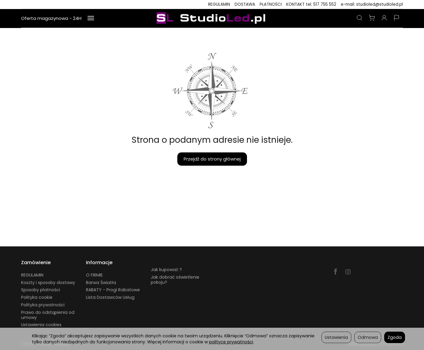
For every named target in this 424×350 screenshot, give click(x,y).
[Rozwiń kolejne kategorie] (90, 18)
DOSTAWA (245, 4)
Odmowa (368, 337)
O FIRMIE (94, 275)
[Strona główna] (212, 18)
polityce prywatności (231, 342)
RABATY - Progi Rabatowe (113, 290)
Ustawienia (336, 337)
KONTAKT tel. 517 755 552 (311, 4)
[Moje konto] (384, 18)
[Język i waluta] (396, 18)
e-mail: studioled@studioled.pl (372, 4)
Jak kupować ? (166, 270)
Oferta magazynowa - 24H (51, 18)
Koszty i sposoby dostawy (48, 283)
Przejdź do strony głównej (212, 159)
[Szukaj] (359, 18)
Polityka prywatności (43, 305)
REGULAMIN (219, 4)
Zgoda (395, 337)
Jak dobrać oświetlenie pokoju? (175, 279)
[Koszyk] (371, 18)
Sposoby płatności (40, 290)
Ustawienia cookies (41, 325)
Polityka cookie (36, 297)
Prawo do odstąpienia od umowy (47, 314)
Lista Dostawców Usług (110, 297)
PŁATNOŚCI (271, 4)
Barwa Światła (101, 283)
